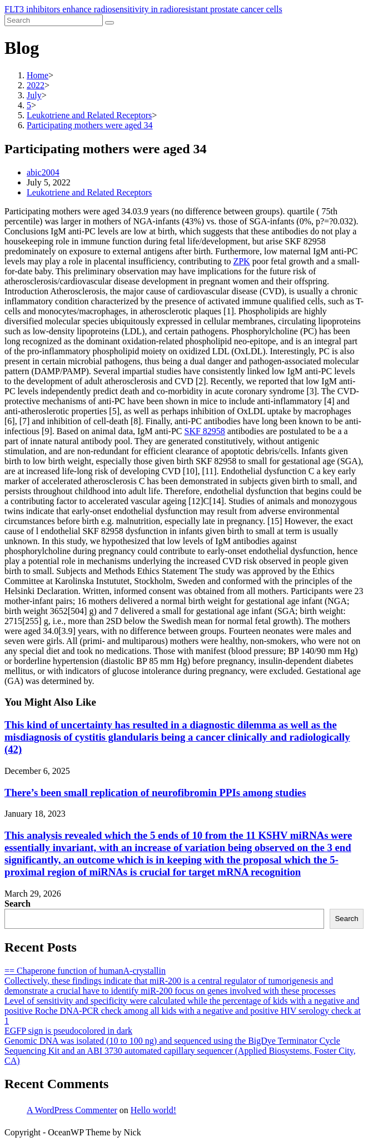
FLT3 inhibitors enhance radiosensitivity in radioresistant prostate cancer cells (143, 9)
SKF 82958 (204, 431)
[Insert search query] (53, 20)
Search (17, 903)
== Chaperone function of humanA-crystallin (85, 970)
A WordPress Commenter (72, 1110)
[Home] (37, 75)
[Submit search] (109, 22)
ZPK (241, 261)
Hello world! (153, 1110)
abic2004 (43, 172)
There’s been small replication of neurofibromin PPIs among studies (155, 792)
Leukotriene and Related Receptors (89, 192)
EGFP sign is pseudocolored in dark (68, 1030)
